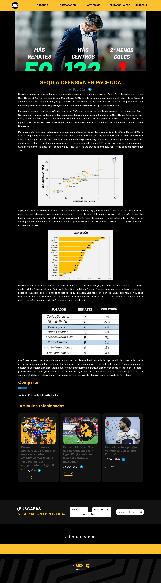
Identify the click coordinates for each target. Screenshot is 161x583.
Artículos (93, 5)
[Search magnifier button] (141, 512)
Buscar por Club (101, 510)
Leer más (26, 477)
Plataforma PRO (120, 5)
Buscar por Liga (78, 510)
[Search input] (129, 512)
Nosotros (41, 5)
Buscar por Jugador (90, 514)
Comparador (67, 5)
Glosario (141, 5)
